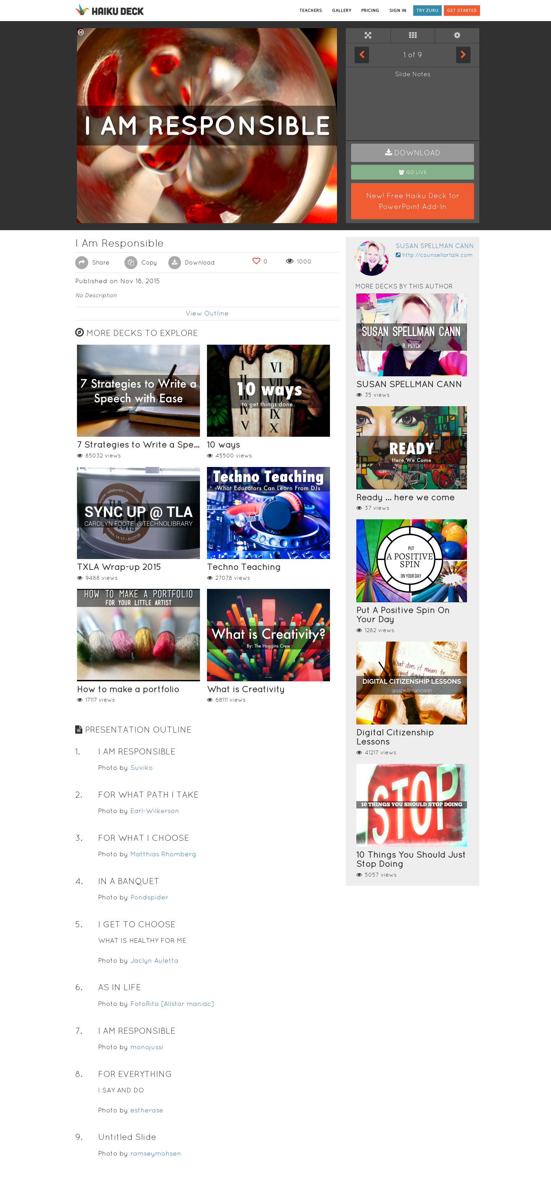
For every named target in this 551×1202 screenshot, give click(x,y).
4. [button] (79, 881)
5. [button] (79, 924)
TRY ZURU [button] (427, 10)
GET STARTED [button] (462, 10)
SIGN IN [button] (397, 10)
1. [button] (77, 751)
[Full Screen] (368, 35)
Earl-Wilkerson (154, 810)
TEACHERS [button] (310, 10)
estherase (146, 1110)
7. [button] (78, 1030)
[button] (412, 153)
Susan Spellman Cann (435, 245)
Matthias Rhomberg (163, 854)
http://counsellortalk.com (434, 255)
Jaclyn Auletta (154, 960)
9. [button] (79, 1137)
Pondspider (149, 897)
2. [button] (78, 794)
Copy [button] (140, 262)
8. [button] (79, 1074)
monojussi (146, 1047)
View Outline (207, 313)
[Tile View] (413, 35)
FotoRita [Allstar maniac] (172, 1003)
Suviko (141, 767)
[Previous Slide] (362, 55)
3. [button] (79, 838)
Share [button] (92, 262)
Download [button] (191, 262)
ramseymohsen (155, 1153)
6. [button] (79, 987)
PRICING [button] (370, 10)
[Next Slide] (463, 55)
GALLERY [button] (341, 10)
